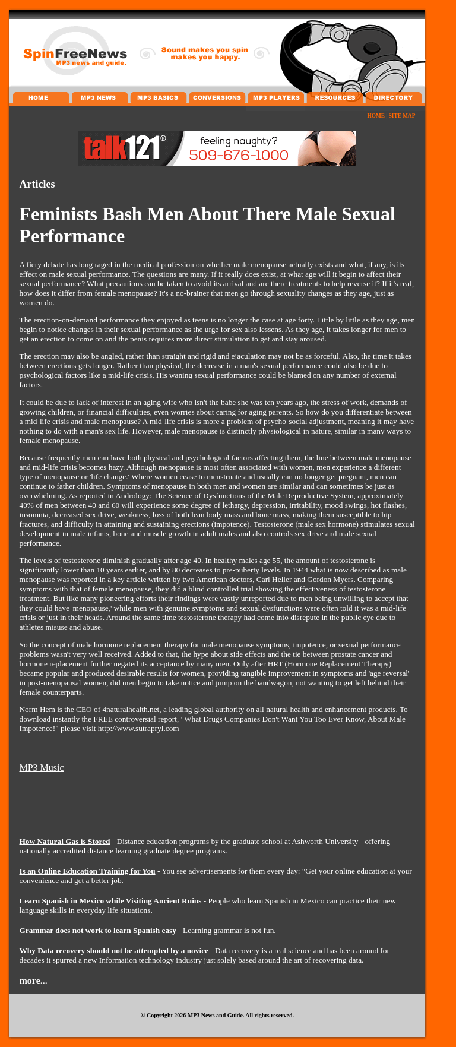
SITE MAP (402, 116)
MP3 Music (41, 768)
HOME (376, 116)
